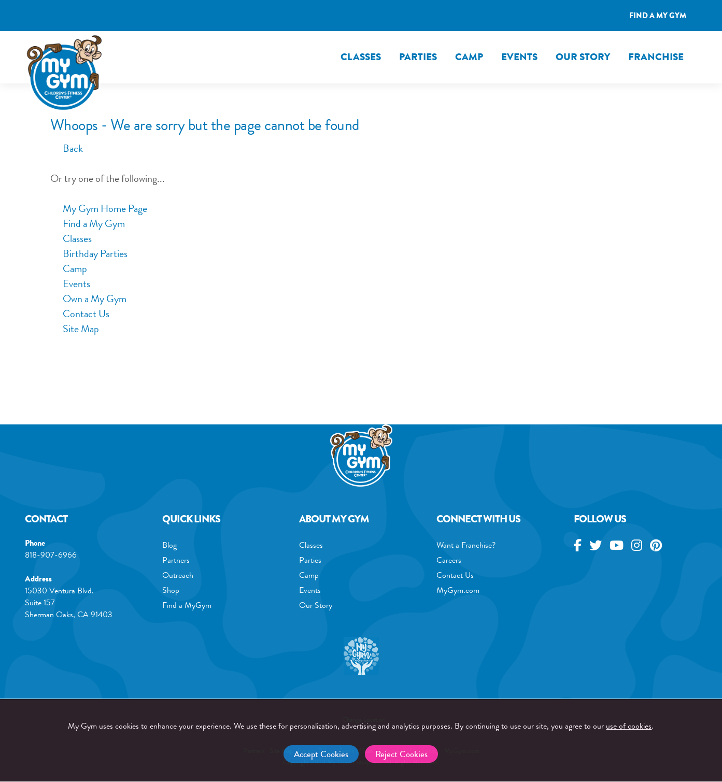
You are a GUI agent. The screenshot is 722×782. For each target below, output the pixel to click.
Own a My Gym (94, 298)
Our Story (583, 57)
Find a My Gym (94, 223)
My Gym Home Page (98, 208)
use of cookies (629, 726)
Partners (176, 560)
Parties (418, 57)
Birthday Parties (95, 253)
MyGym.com (457, 590)
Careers (448, 560)
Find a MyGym (186, 605)
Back (66, 148)
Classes (361, 57)
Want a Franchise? (466, 545)
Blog (169, 545)
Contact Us (86, 313)
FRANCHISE (656, 57)
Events (519, 57)
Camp (469, 57)
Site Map (81, 328)
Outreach (177, 575)
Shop (170, 590)
